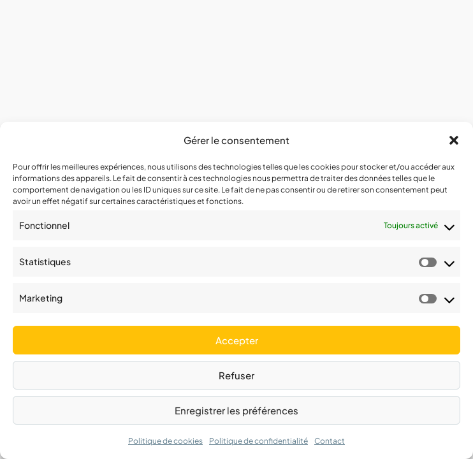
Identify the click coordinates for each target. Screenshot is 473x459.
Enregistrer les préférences (236, 410)
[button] (454, 140)
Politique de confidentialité (258, 441)
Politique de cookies (165, 441)
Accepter (236, 340)
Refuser (236, 375)
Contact (329, 441)
